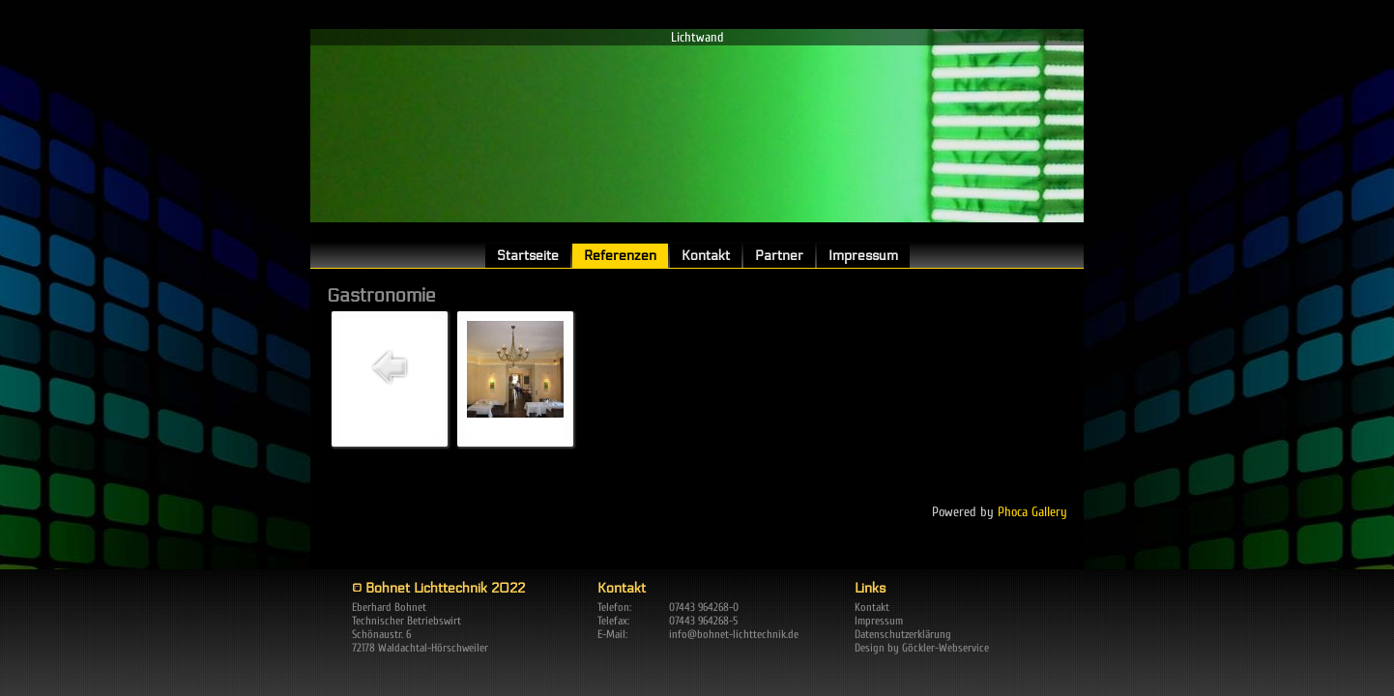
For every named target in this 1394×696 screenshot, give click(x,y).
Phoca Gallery (1032, 512)
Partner (779, 255)
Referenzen (620, 255)
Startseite (528, 255)
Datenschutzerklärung (903, 634)
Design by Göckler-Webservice (922, 647)
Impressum (863, 255)
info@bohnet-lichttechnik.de (734, 634)
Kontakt (706, 255)
